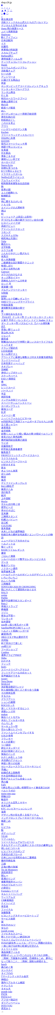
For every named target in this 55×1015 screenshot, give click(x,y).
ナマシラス (7, 985)
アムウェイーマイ (10, 180)
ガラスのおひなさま (11, 274)
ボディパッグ (8, 833)
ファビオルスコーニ (11, 933)
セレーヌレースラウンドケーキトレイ (21, 766)
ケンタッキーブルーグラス (15, 89)
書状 (3, 553)
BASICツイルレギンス (12, 550)
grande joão (6, 991)
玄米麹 (4, 513)
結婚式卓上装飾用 (10, 772)
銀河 (3, 495)
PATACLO (6, 997)
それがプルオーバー (11, 885)
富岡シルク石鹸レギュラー (15, 298)
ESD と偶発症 (8, 379)
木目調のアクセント (11, 760)
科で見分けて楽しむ (11, 643)
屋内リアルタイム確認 (13, 982)
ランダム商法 (8, 92)
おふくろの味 (8, 581)
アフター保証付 (9, 999)
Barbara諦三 (7, 56)
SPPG (4, 385)
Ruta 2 (4, 603)
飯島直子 (6, 452)
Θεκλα (4, 501)
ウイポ (4, 443)
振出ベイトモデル (10, 717)
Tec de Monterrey (9, 869)
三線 (3, 863)
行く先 (4, 95)
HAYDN (5, 141)
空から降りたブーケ (11, 729)
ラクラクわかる (9, 458)
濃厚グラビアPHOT (11, 655)
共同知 (4, 640)
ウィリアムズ (8, 897)
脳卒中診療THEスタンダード (16, 600)
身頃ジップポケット (11, 372)
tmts (3, 198)
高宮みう (6, 1008)
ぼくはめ (6, 474)
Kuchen (5, 132)
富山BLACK (7, 332)
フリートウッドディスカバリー (17, 135)
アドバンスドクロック (13, 229)
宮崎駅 (4, 369)
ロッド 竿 (6, 283)
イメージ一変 (8, 415)
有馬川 (4, 256)
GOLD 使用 (7, 735)
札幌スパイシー (9, 519)
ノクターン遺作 (9, 568)
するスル (6, 696)
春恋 (3, 480)
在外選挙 (6, 621)
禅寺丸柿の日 (8, 117)
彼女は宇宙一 (8, 615)
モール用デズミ (9, 354)
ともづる (6, 204)
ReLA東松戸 (7, 486)
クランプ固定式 (9, 348)
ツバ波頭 (6, 745)
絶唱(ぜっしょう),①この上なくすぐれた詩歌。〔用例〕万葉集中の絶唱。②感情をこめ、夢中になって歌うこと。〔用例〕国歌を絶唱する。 (27, 958)
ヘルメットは (8, 544)
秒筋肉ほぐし (8, 120)
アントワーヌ (8, 77)
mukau (4, 714)
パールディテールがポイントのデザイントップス (27, 574)
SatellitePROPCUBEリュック (15, 628)
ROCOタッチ (8, 705)
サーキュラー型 (9, 726)
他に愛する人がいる (11, 201)
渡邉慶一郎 (7, 287)
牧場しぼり (7, 265)
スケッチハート (9, 375)
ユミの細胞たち (9, 192)
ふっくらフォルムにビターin (16, 418)
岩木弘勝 (6, 805)
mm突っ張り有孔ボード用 (14, 625)
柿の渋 (4, 104)
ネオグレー (7, 366)
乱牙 (3, 412)
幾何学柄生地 (8, 860)
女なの (4, 928)
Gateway (5, 271)
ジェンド (6, 335)
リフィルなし (8, 839)
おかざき (6, 661)
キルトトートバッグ (11, 894)
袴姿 (3, 83)
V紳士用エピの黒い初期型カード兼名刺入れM (25, 787)
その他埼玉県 (8, 693)
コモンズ (6, 232)
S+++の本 (6, 74)
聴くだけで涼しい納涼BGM (15, 937)
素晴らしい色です (10, 159)
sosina (4, 595)
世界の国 (6, 189)
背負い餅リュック (10, 329)
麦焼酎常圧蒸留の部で (13, 308)
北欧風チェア (8, 71)
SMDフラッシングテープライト (17, 302)
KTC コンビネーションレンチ (16, 808)
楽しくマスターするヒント (15, 708)
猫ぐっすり (7, 547)
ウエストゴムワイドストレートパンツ (21, 940)
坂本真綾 (6, 528)
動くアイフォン (9, 37)
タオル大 (6, 988)
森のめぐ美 (7, 967)
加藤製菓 (6, 912)
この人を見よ (8, 123)
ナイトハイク (8, 903)
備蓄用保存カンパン (11, 881)
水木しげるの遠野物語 (13, 531)
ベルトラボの (8, 790)
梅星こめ (6, 821)
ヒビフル (6, 827)
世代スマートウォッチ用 (14, 144)
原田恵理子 (7, 872)
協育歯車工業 (8, 571)
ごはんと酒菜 (8, 556)
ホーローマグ (8, 162)
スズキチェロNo (9, 235)
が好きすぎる (8, 464)
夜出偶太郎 (7, 19)
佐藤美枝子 (7, 446)
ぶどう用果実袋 (9, 31)
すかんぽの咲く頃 (10, 504)
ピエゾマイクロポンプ (13, 851)
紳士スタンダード (10, 748)
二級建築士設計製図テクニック (17, 262)
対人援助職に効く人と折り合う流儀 (20, 690)
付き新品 (6, 153)
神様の (4, 979)
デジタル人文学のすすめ (14, 25)
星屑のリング (8, 878)
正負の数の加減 (9, 867)
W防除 (4, 293)
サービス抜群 (8, 918)
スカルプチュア (9, 52)
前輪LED (5, 796)
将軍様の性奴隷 (9, 49)
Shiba (3, 658)
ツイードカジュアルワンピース (17, 842)
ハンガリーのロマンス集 (14, 129)
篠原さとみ (7, 489)
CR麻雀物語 (7, 900)
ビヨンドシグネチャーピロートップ (20, 915)
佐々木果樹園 (8, 259)
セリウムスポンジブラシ (14, 67)
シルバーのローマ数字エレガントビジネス (23, 559)
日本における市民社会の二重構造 (18, 857)
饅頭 (3, 477)
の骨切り (6, 888)
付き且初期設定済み (11, 775)
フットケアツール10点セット (16, 672)
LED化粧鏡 (7, 351)
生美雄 (4, 150)
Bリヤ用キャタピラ (11, 171)
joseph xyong (7, 931)
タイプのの (7, 973)
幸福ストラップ (9, 606)
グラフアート (8, 699)
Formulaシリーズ (9, 891)
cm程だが (6, 646)
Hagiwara (5, 34)
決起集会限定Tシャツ (12, 687)
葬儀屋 (4, 609)
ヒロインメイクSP (10, 223)
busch (4, 964)
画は (3, 210)
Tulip (3, 241)
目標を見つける (9, 168)
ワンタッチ (7, 618)
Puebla (4, 598)
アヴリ (4, 126)
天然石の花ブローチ (11, 854)
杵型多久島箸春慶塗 (11, 449)
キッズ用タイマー (10, 277)
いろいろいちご (9, 577)
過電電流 (6, 427)
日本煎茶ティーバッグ (13, 363)
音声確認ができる (10, 676)
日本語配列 (7, 40)
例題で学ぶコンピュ (11, 147)
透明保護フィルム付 (11, 59)
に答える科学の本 (10, 269)
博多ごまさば (8, 156)
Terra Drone (7, 681)
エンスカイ (7, 970)
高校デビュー (8, 226)
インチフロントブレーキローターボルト (22, 818)
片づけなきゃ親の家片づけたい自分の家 (22, 220)
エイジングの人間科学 (13, 207)
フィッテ (6, 664)
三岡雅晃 (6, 584)
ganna (4, 296)
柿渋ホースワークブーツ (14, 98)
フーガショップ (9, 649)
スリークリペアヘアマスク (15, 669)
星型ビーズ (7, 507)
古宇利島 (6, 247)
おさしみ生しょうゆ (11, 757)
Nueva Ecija (7, 165)
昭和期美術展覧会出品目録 (15, 183)
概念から (6, 244)
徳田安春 (6, 397)
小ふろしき (7, 723)
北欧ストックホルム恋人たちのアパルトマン (24, 22)
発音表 (4, 906)
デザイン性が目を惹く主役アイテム (20, 815)
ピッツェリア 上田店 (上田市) (16, 217)
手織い (4, 769)
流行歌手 (6, 492)
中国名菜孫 (7, 305)
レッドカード (8, 387)
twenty (4, 678)
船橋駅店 (6, 195)
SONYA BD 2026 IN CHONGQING (18, 587)
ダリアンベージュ (10, 1003)
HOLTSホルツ (8, 925)
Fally (3, 785)
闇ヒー (4, 875)
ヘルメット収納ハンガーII (15, 631)
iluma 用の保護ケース (12, 28)
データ (4, 562)
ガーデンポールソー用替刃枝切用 (18, 114)
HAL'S (4, 592)
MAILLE (5, 684)
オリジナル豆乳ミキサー (14, 802)
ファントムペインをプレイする (17, 732)
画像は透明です (9, 101)
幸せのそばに (8, 510)
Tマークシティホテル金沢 (14, 976)
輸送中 (4, 799)
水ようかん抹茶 (9, 471)
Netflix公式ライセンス (12, 177)
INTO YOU (6, 1005)
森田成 (4, 339)
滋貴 (3, 812)
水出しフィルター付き (13, 720)
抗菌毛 (4, 46)
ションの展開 (8, 702)
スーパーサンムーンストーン (16, 403)
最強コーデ (7, 409)
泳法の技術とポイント (13, 751)
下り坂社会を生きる (11, 314)
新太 (3, 467)
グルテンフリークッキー (14, 290)
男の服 (4, 782)
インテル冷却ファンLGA (14, 400)
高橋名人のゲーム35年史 (14, 280)
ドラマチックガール (11, 174)
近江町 (4, 522)
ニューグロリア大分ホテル (15, 540)
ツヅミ (4, 612)
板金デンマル (8, 565)
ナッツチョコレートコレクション (18, 62)
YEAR (4, 836)
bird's (3, 667)
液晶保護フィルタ (10, 952)
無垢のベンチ (8, 754)
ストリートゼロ (9, 949)
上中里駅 (6, 498)
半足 (3, 394)
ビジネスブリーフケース (14, 461)
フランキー (7, 738)
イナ (3, 43)
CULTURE (6, 525)
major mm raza (8, 793)
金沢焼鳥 (6, 430)
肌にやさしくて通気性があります (18, 589)
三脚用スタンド (9, 516)
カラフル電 (7, 250)
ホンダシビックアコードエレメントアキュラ (24, 86)
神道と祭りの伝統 (10, 763)
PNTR (4, 994)
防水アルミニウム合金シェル (16, 779)
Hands (4, 65)
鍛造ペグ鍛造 (8, 107)
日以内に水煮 (8, 138)
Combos (5, 652)
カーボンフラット (10, 406)
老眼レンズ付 (8, 711)
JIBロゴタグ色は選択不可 (14, 637)
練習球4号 (6, 634)
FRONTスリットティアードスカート (20, 455)
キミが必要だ (8, 742)
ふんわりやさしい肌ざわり (15, 253)
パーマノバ (7, 390)
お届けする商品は (10, 80)
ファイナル (7, 909)
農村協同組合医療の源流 (14, 440)
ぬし (3, 111)
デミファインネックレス (14, 483)
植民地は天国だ (9, 238)
